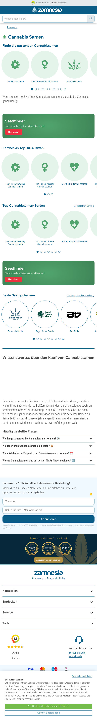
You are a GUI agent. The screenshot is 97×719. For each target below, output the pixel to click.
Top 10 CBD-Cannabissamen (74, 184)
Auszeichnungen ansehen (48, 560)
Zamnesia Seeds (74, 81)
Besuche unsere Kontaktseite (77, 654)
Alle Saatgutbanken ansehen (80, 295)
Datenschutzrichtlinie (60, 525)
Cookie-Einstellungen (48, 712)
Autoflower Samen (15, 81)
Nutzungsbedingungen (85, 525)
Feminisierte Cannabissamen (44, 81)
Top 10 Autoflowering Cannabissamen (15, 185)
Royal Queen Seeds (45, 331)
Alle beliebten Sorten (83, 205)
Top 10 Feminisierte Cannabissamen (45, 185)
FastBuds (74, 331)
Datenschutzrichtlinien (82, 676)
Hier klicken (13, 132)
